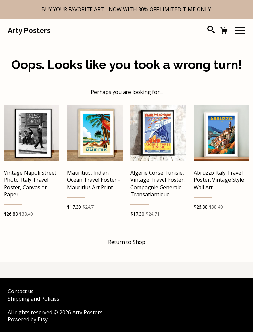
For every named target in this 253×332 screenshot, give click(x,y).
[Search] (211, 30)
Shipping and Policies (33, 298)
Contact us (21, 291)
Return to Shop (126, 242)
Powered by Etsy (28, 319)
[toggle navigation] (240, 30)
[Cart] (223, 31)
